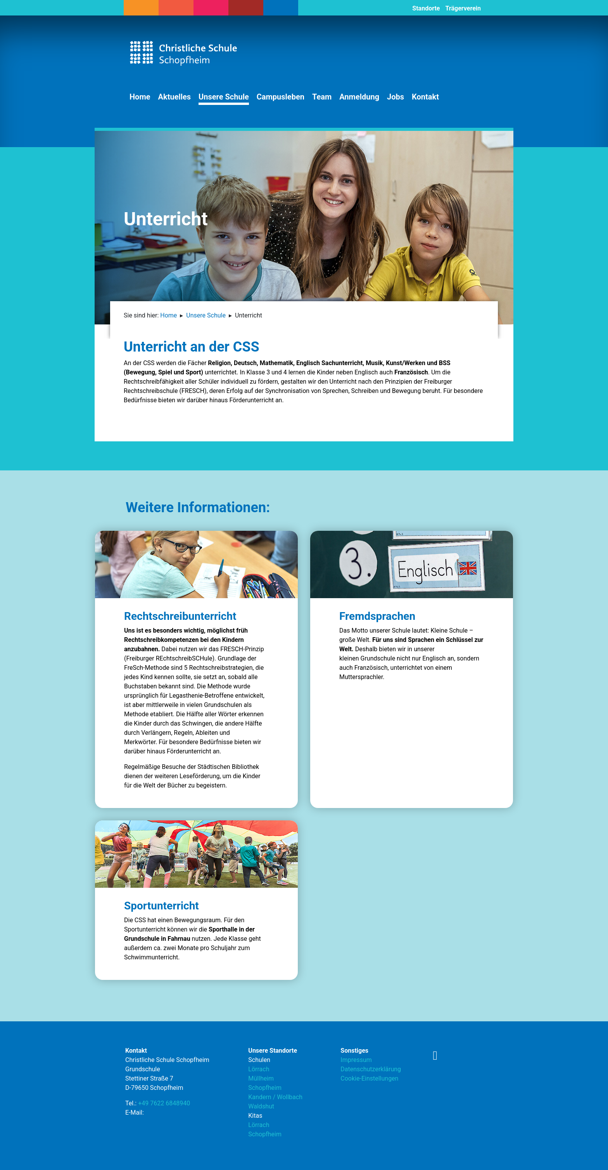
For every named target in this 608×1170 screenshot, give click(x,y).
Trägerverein (463, 8)
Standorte (426, 8)
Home (140, 96)
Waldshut (261, 1106)
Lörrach (258, 1069)
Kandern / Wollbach (275, 1097)
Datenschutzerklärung (370, 1069)
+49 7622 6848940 (164, 1103)
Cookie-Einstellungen (369, 1078)
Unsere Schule (224, 96)
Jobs (395, 96)
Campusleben (280, 96)
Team (322, 96)
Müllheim (261, 1078)
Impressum (356, 1060)
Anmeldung (359, 96)
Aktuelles (174, 96)
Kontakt (425, 96)
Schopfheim (265, 1087)
